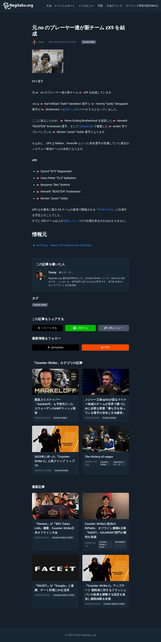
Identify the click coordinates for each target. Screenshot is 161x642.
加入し (69, 109)
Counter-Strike (89, 42)
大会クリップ (114, 5)
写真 (100, 5)
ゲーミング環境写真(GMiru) (142, 5)
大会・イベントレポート (60, 5)
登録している (71, 220)
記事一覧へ (66, 272)
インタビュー (86, 5)
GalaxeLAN (86, 126)
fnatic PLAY (105, 209)
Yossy (52, 272)
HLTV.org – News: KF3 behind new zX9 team (64, 245)
